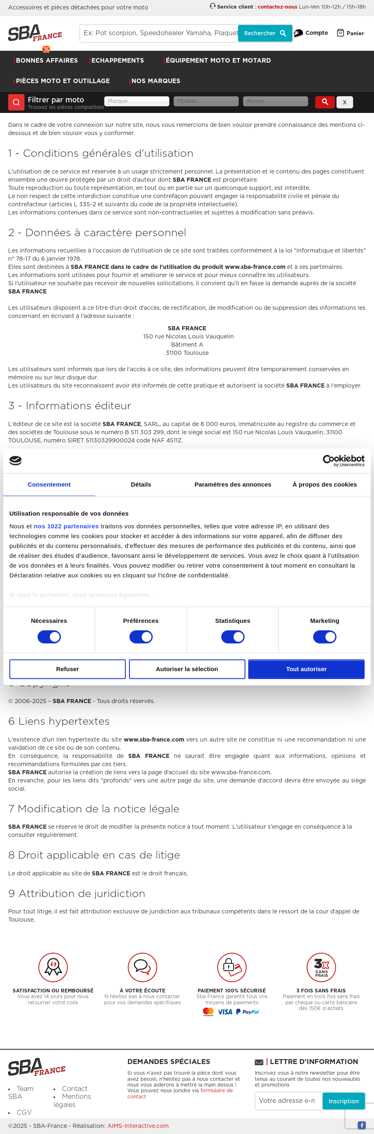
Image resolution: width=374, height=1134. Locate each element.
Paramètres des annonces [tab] (232, 484)
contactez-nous (277, 7)
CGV (24, 1112)
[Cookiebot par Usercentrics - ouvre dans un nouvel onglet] (329, 461)
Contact (74, 1089)
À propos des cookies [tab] (325, 484)
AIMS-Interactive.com (138, 1126)
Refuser (67, 668)
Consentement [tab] (49, 484)
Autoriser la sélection (187, 668)
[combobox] (186, 33)
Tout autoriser (306, 668)
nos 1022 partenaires (66, 526)
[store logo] (35, 32)
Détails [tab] (141, 484)
